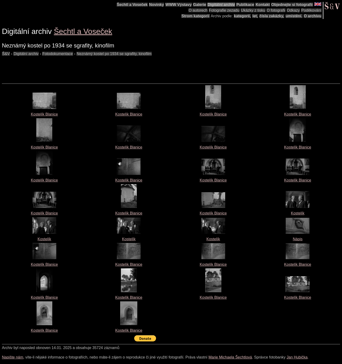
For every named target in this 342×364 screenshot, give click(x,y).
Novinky (156, 5)
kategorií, (242, 16)
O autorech (198, 10)
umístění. (294, 16)
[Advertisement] (88, 67)
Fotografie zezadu (224, 10)
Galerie (199, 5)
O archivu (312, 16)
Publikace (245, 5)
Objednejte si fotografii (292, 5)
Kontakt (263, 5)
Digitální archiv (221, 5)
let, (255, 16)
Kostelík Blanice (44, 114)
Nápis (298, 239)
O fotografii (276, 10)
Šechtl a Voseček (132, 5)
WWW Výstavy (179, 5)
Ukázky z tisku (253, 10)
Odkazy (293, 10)
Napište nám (12, 357)
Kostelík (297, 213)
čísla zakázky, (271, 16)
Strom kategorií (195, 16)
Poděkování (311, 10)
